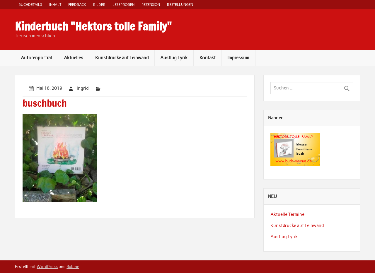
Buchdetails (30, 4)
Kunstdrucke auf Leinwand (122, 57)
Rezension (151, 4)
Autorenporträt (36, 57)
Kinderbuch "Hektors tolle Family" (93, 26)
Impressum (238, 57)
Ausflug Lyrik (174, 57)
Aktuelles (73, 57)
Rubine (73, 266)
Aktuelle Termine (287, 214)
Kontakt (208, 57)
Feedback (77, 4)
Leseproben (123, 4)
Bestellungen (180, 4)
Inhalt (55, 4)
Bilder (99, 4)
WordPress (47, 266)
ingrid (82, 88)
